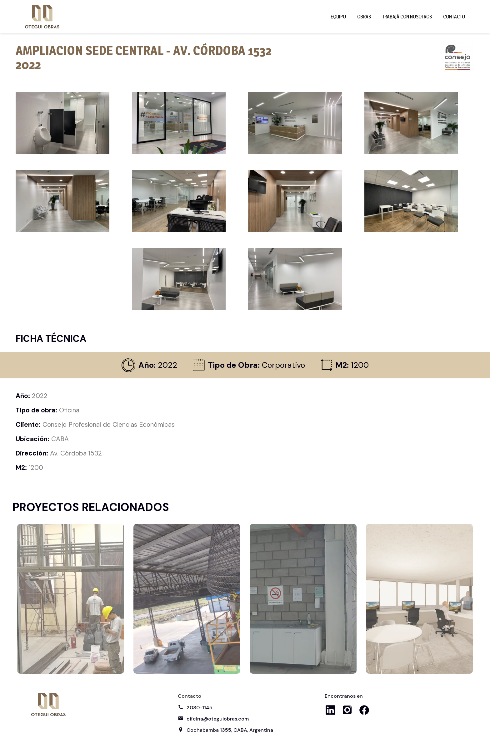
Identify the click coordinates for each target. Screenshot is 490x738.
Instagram (347, 710)
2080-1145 (199, 707)
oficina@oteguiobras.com (218, 719)
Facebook (364, 710)
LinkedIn (330, 710)
